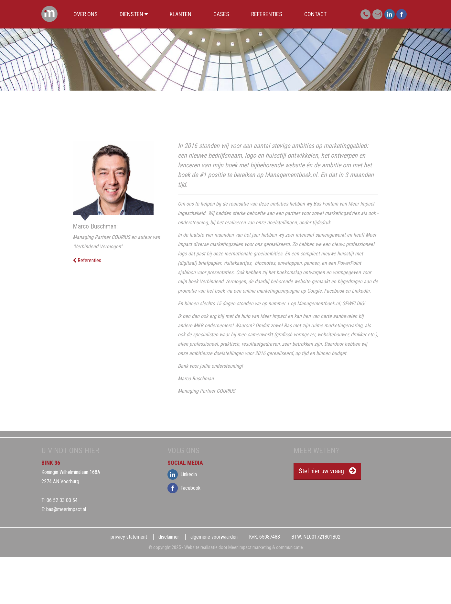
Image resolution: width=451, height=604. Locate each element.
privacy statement (129, 537)
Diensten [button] (134, 14)
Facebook (173, 488)
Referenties (266, 14)
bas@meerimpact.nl (66, 509)
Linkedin (173, 474)
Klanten (180, 14)
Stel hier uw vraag (321, 471)
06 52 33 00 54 (62, 500)
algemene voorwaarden (214, 537)
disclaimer (168, 537)
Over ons (85, 14)
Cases (221, 14)
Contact (315, 14)
